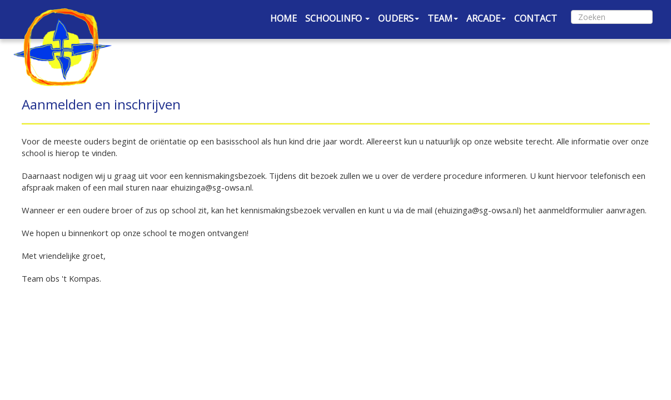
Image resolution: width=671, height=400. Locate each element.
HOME (283, 18)
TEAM (443, 18)
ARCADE (486, 18)
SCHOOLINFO (337, 18)
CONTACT (535, 18)
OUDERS (398, 18)
